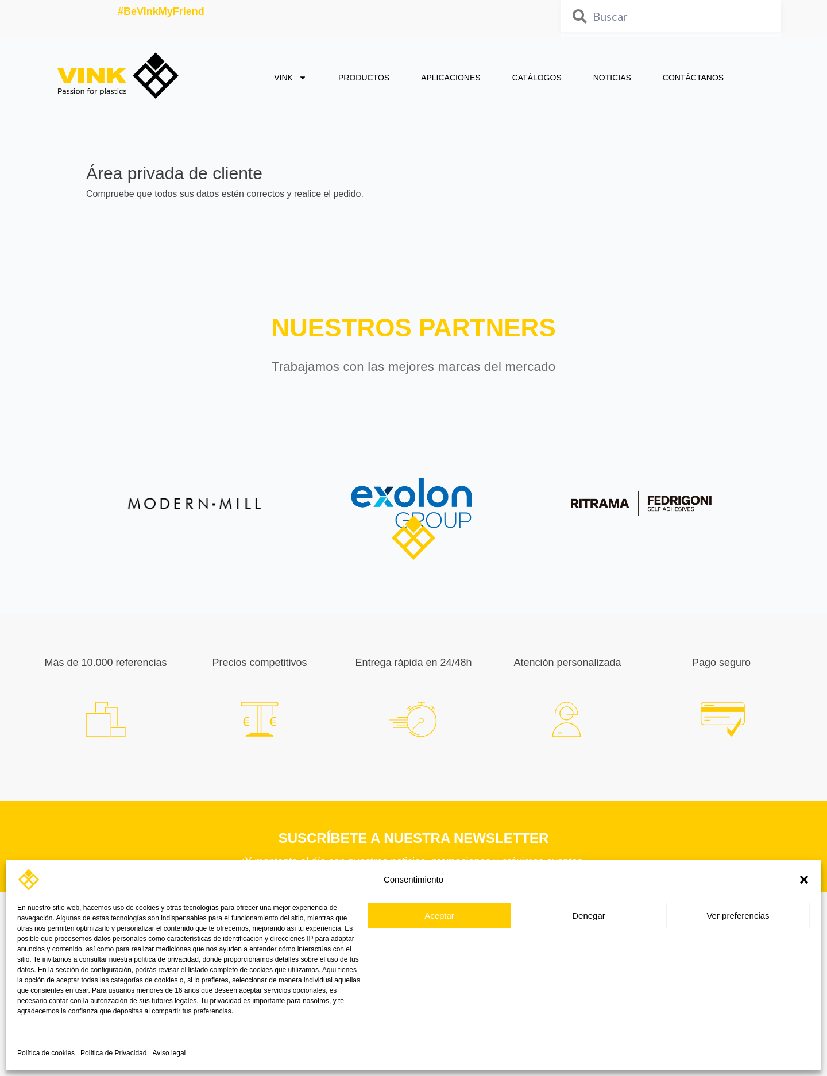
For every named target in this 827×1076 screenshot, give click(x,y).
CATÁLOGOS (537, 77)
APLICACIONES (450, 77)
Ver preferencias (737, 915)
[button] (804, 879)
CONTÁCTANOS (693, 77)
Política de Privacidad (113, 1053)
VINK (290, 77)
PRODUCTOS (363, 77)
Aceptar (439, 915)
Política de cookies (46, 1053)
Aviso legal (169, 1053)
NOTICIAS (612, 77)
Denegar (588, 915)
